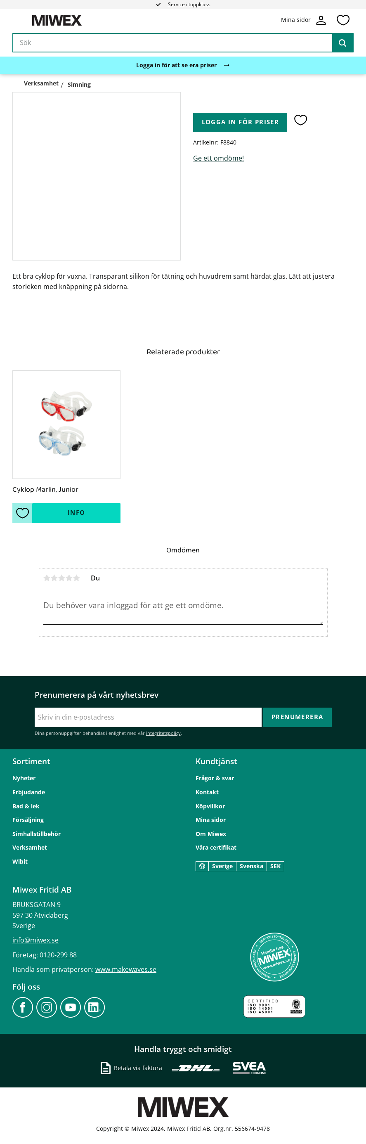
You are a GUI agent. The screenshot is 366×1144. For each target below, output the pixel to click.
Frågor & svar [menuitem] (215, 778)
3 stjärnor (62, 578)
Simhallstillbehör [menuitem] (36, 834)
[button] (343, 20)
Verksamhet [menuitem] (29, 847)
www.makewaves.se (125, 969)
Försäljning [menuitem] (28, 820)
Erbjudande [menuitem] (28, 792)
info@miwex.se (35, 940)
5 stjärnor (76, 578)
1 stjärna (47, 578)
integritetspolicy (163, 733)
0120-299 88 (58, 954)
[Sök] (342, 43)
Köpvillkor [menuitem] (210, 806)
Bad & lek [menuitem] (26, 806)
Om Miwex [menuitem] (211, 834)
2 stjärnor (54, 578)
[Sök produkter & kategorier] (183, 43)
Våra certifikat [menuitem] (216, 847)
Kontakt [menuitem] (207, 792)
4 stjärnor (69, 578)
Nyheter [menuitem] (23, 778)
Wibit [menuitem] (20, 861)
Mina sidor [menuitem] (211, 820)
